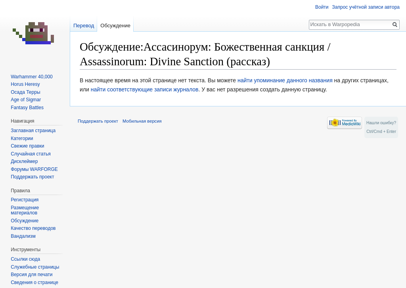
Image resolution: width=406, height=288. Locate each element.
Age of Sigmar (26, 99)
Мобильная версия (142, 121)
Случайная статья (30, 154)
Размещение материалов (25, 210)
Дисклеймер (24, 161)
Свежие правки (27, 146)
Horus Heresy (25, 84)
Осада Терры (25, 92)
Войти (322, 7)
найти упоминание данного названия (285, 80)
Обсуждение (115, 25)
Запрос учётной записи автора (366, 7)
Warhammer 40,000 (32, 77)
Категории (22, 138)
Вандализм (23, 236)
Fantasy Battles (27, 107)
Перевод (83, 25)
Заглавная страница (33, 130)
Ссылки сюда (25, 259)
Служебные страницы (35, 267)
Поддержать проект (32, 177)
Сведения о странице (34, 282)
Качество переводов (33, 228)
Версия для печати (31, 274)
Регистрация (24, 200)
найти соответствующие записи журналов (145, 89)
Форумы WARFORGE (34, 169)
